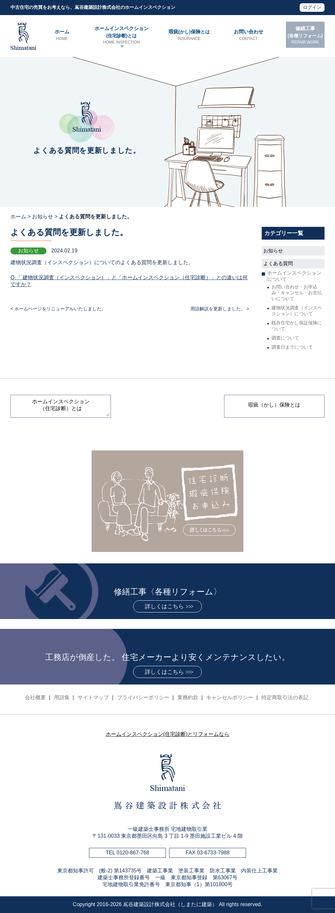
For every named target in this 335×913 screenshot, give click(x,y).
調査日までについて (292, 347)
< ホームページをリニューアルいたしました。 (58, 308)
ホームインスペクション (121, 35)
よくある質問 (278, 263)
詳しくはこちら (164, 606)
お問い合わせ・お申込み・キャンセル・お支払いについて (297, 292)
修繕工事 (305, 35)
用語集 (62, 697)
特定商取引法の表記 (285, 697)
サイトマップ (93, 697)
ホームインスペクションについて (294, 276)
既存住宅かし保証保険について (297, 325)
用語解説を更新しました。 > (219, 308)
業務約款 (187, 697)
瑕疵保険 (189, 35)
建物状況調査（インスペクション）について (62, 262)
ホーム (62, 35)
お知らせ (42, 216)
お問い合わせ (248, 35)
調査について (285, 337)
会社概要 (35, 697)
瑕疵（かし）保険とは (274, 405)
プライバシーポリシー (143, 697)
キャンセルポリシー (229, 697)
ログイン (312, 7)
